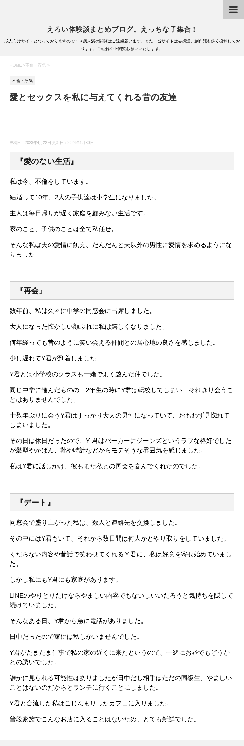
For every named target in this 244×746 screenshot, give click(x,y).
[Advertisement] (125, 124)
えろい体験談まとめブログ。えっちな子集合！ (122, 29)
